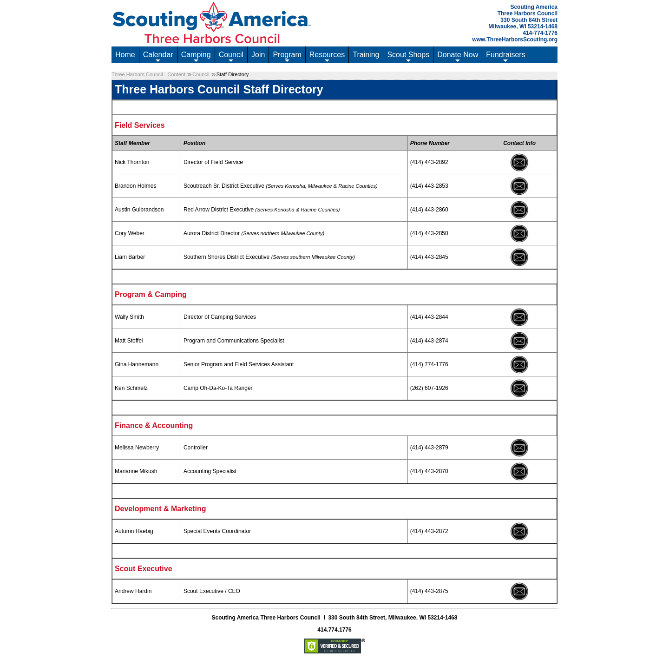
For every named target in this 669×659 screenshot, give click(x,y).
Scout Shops (408, 57)
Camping (196, 57)
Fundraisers (505, 57)
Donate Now (457, 57)
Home (125, 55)
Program (287, 57)
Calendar (158, 57)
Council (231, 57)
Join (258, 55)
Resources (327, 57)
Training (366, 55)
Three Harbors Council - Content (148, 74)
